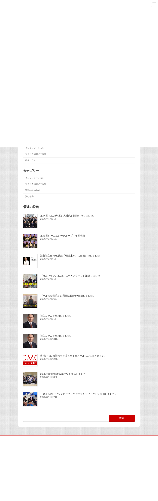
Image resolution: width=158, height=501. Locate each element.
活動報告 (29, 196)
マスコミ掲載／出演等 (35, 154)
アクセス (86, 438)
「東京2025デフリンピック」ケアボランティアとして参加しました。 (78, 393)
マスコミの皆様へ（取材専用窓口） (58, 438)
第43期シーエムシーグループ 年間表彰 (62, 235)
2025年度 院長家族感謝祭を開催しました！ (64, 373)
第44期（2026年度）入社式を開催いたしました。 (67, 215)
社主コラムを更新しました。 (56, 315)
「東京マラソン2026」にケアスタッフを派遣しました (70, 275)
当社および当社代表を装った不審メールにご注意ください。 (73, 355)
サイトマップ (28, 438)
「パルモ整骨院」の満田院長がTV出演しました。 (67, 295)
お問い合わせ (128, 438)
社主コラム (30, 160)
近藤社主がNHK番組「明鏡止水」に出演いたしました (70, 255)
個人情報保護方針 (106, 438)
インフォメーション (34, 148)
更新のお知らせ (32, 190)
